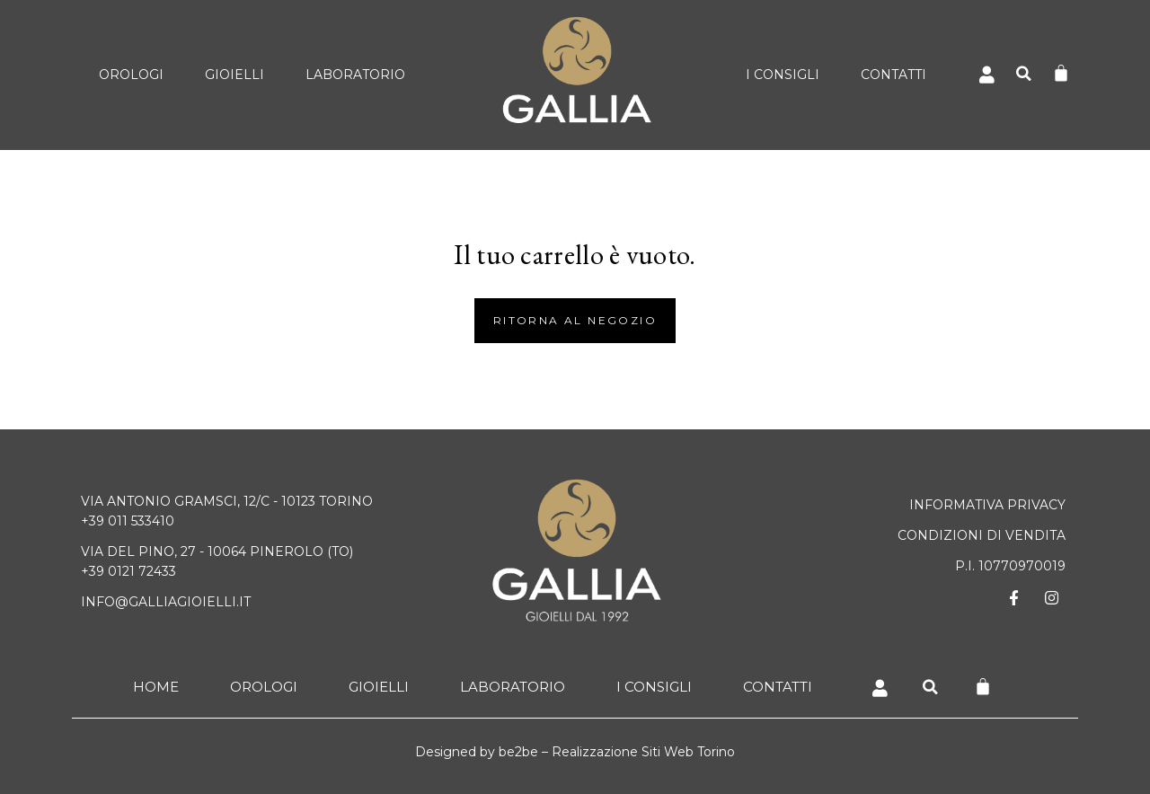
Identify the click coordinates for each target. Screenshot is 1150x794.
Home (156, 686)
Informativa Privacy (987, 505)
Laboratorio (355, 74)
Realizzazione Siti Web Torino (643, 752)
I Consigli (782, 74)
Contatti (893, 74)
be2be (518, 752)
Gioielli (234, 74)
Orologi (131, 74)
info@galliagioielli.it (166, 602)
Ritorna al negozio (575, 320)
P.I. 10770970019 (1010, 566)
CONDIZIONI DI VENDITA (982, 535)
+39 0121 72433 (128, 571)
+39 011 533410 (127, 521)
